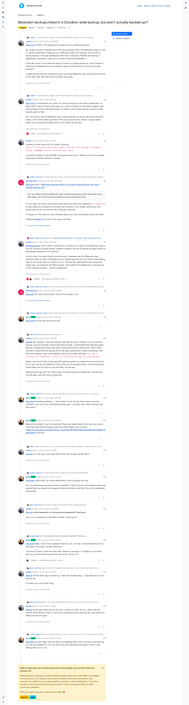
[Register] (186, 8)
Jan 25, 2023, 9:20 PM (52, 638)
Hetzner (47, 225)
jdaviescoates (31, 181)
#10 (104, 338)
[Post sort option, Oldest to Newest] (122, 38)
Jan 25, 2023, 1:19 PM (47, 572)
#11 (105, 398)
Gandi (41, 225)
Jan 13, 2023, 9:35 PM (47, 141)
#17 (104, 572)
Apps (139, 6)
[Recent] (3, 8)
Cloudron (32, 225)
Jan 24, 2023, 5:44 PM (47, 509)
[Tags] (3, 12)
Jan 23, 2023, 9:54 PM (52, 317)
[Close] (103, 668)
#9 (105, 317)
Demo (154, 6)
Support (22, 28)
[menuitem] (186, 3)
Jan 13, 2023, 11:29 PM (52, 291)
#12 (104, 420)
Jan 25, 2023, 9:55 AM (52, 540)
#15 (104, 509)
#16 (104, 540)
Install (167, 6)
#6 (105, 181)
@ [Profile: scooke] (30, 45)
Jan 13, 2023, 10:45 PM (48, 242)
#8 (105, 291)
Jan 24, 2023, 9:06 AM (52, 420)
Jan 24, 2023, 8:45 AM (47, 338)
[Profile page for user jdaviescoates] (21, 182)
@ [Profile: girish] (29, 342)
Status (146, 6)
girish (28, 317)
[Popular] (3, 17)
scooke (32, 37)
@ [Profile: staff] (38, 219)
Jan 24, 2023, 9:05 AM (52, 398)
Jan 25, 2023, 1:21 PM (47, 606)
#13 (104, 450)
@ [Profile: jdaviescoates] (33, 246)
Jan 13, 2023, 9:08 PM (47, 41)
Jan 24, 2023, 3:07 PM (52, 477)
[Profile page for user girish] (21, 319)
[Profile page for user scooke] (21, 43)
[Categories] (3, 3)
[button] (3, 697)
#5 (105, 141)
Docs (161, 6)
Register (24, 697)
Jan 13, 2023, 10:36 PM (53, 181)
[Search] (3, 27)
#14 (104, 477)
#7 (105, 242)
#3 (105, 41)
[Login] (186, 3)
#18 (104, 606)
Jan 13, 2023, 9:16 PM (47, 100)
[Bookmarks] (3, 22)
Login (32, 697)
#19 (104, 638)
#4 (105, 100)
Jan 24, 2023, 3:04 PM (47, 450)
